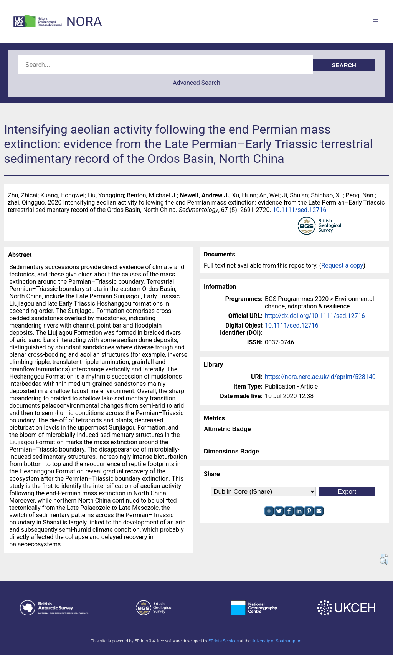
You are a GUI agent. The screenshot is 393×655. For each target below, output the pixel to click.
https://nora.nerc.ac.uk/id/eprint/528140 (320, 376)
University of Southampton (276, 640)
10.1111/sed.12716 (300, 209)
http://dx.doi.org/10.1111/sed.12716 (315, 315)
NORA (84, 22)
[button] (384, 559)
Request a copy (342, 265)
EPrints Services (223, 640)
